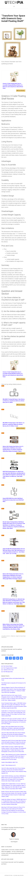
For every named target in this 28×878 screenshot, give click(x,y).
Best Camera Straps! (7, 666)
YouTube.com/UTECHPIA (18, 875)
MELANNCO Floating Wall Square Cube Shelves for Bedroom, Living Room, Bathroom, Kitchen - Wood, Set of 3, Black (14, 401)
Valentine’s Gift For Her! (8, 669)
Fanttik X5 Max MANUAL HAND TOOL (9, 762)
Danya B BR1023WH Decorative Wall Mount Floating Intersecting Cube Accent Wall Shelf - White (13, 500)
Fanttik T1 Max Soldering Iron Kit (8, 765)
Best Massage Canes (8, 671)
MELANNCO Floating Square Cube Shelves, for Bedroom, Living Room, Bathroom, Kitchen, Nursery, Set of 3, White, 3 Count (13, 424)
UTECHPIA (14, 2)
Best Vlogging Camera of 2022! (10, 668)
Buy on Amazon (21, 90)
